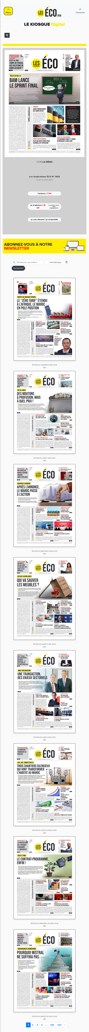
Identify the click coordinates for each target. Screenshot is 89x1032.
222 (52, 1025)
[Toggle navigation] (7, 35)
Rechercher (18, 268)
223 (59, 1025)
